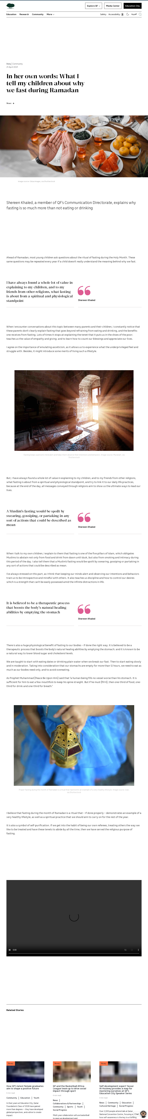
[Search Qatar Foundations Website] (140, 14)
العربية (134, 14)
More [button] (50, 14)
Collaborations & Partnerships (67, 1108)
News (55, 1105)
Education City (132, 5)
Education (11, 14)
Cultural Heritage (107, 1110)
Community (38, 14)
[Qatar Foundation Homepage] (11, 5)
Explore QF (93, 5)
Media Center (113, 5)
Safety (103, 14)
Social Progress (60, 1114)
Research (24, 14)
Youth (36, 1102)
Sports (70, 1111)
